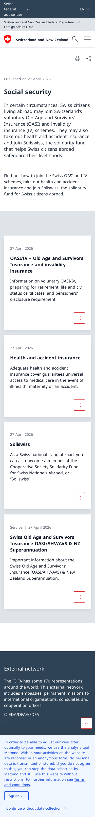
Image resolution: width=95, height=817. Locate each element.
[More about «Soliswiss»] (79, 497)
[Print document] (77, 58)
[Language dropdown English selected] (85, 9)
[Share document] (88, 58)
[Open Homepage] (36, 39)
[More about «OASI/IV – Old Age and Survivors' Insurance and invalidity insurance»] (79, 318)
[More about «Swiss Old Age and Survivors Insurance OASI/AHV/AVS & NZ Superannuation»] (79, 597)
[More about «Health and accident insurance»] (79, 404)
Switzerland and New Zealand (42, 39)
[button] (86, 723)
